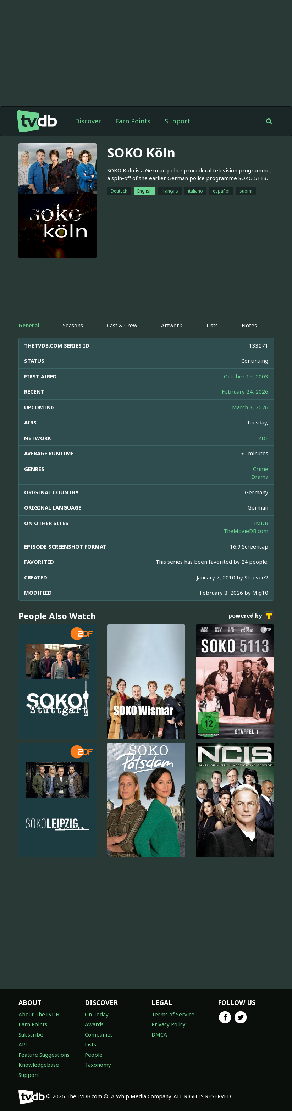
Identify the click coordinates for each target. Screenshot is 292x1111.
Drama (259, 476)
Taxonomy (98, 1064)
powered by (251, 616)
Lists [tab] (212, 325)
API (22, 1044)
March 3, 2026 (250, 407)
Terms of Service (172, 1014)
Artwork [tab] (171, 325)
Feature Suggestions (44, 1054)
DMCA (159, 1034)
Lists (90, 1044)
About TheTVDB (38, 1014)
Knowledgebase (38, 1064)
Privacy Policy (168, 1024)
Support (177, 121)
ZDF (263, 437)
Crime (260, 468)
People (94, 1054)
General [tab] (28, 325)
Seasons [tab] (73, 325)
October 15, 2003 (246, 376)
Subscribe (30, 1034)
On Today (97, 1014)
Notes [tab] (249, 325)
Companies (99, 1034)
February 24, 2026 (245, 391)
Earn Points (132, 121)
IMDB (261, 523)
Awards (94, 1024)
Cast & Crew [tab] (122, 325)
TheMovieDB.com (246, 530)
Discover (88, 121)
